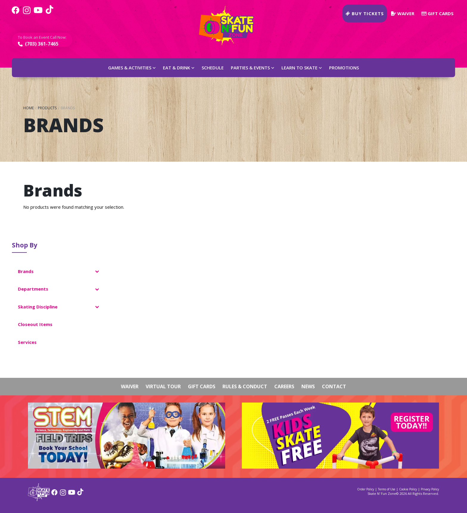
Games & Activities (129, 68)
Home (28, 107)
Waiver (402, 13)
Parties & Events (250, 68)
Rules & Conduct (244, 386)
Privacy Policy (430, 489)
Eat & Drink (176, 68)
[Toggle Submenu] (96, 271)
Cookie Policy (408, 489)
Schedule (213, 68)
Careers (284, 386)
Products (47, 107)
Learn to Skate (299, 68)
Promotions (344, 68)
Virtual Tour (163, 386)
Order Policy (365, 489)
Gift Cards (437, 13)
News (308, 386)
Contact (334, 386)
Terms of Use (386, 489)
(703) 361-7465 (41, 43)
